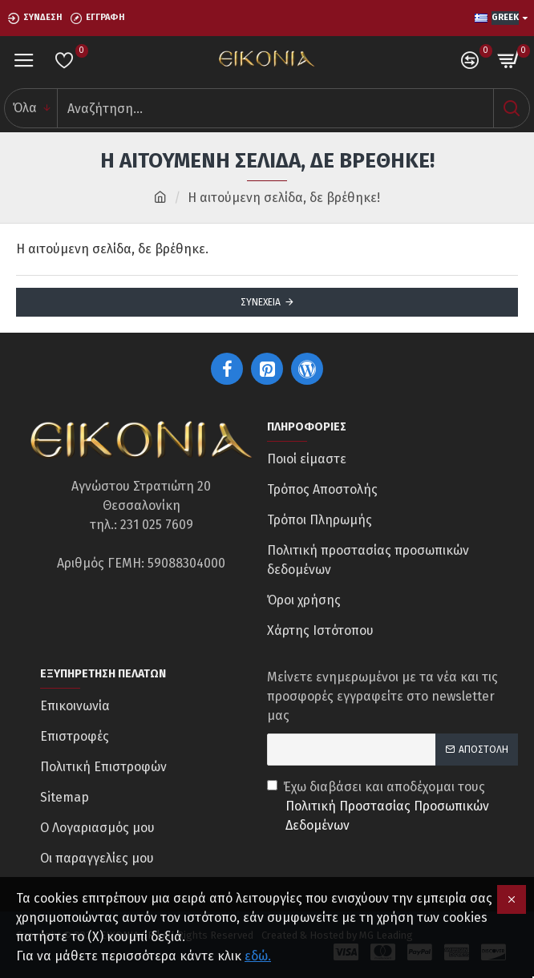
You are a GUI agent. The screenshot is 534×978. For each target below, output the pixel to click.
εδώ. (258, 956)
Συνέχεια (261, 302)
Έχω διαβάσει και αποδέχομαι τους (392, 807)
